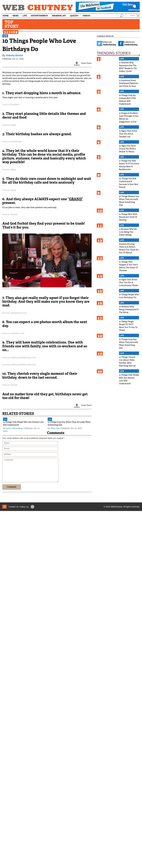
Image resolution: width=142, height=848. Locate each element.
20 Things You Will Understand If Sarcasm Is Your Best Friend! (128, 183)
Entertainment (39, 15)
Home (6, 15)
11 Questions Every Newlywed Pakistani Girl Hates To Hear (128, 83)
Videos (86, 15)
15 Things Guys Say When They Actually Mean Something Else (69, 423)
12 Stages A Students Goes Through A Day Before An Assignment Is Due (128, 117)
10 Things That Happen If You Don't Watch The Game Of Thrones (128, 266)
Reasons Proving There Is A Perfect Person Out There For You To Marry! (129, 248)
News (16, 15)
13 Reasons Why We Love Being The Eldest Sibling (128, 232)
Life (25, 15)
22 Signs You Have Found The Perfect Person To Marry (127, 149)
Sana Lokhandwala (14, 428)
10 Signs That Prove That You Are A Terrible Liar (128, 134)
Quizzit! (74, 15)
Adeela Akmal (14, 55)
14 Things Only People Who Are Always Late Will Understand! (23, 423)
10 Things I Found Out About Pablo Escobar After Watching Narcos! (127, 361)
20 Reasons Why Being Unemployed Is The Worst (129, 310)
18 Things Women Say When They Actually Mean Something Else (129, 200)
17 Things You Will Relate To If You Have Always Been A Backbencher (129, 165)
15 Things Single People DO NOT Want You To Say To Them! (128, 326)
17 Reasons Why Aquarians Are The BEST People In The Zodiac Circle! (128, 67)
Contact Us (13, 507)
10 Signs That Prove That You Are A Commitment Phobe (128, 283)
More (132, 15)
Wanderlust (59, 15)
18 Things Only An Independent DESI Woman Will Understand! (127, 99)
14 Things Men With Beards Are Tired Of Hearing (128, 217)
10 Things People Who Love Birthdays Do (129, 296)
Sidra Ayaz (55, 428)
